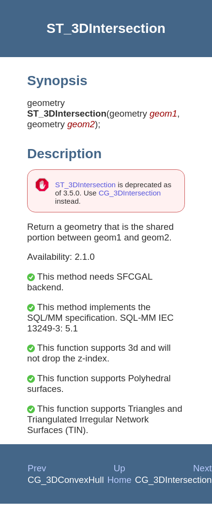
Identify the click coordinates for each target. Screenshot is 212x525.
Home (119, 480)
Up (119, 468)
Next (202, 468)
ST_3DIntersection (85, 184)
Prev (37, 468)
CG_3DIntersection (130, 193)
